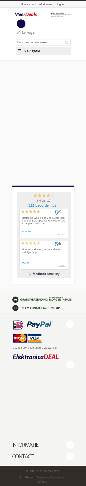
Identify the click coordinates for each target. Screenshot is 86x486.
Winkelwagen (26, 27)
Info (20, 477)
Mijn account (28, 4)
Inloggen (60, 4)
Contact (42, 481)
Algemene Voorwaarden (51, 477)
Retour (29, 477)
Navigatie (32, 51)
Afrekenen (45, 4)
